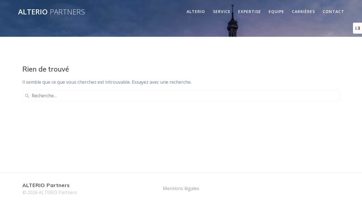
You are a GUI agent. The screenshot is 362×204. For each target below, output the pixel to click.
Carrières (303, 11)
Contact (333, 11)
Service (221, 11)
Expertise (249, 11)
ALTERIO (51, 12)
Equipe (276, 11)
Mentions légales (181, 188)
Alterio (196, 11)
